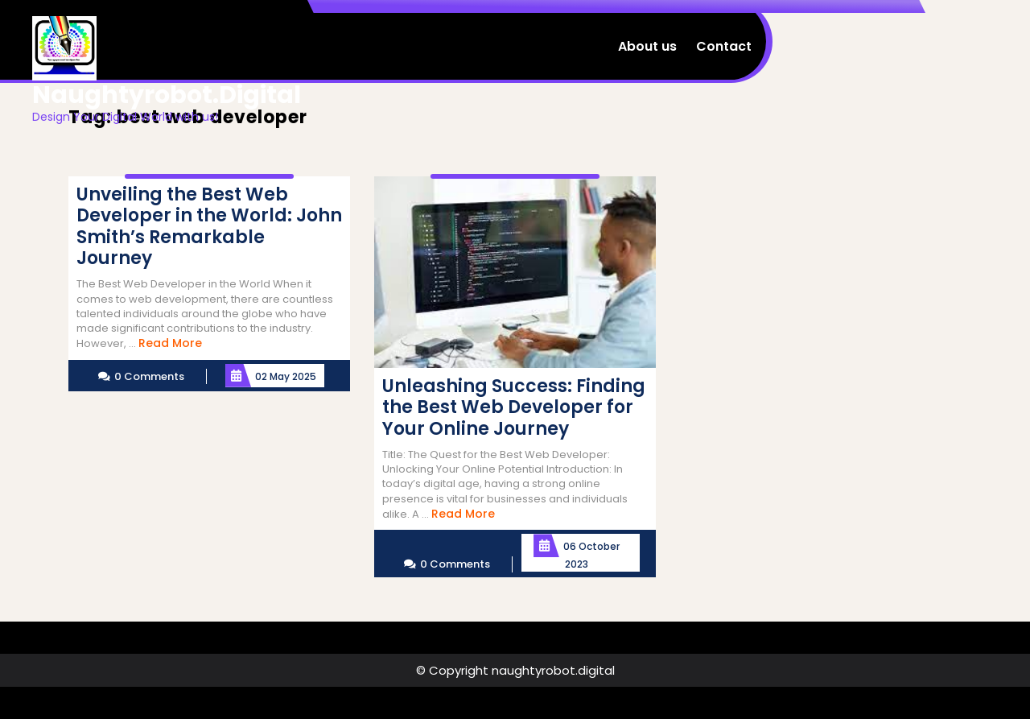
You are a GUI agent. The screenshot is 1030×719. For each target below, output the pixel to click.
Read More (170, 343)
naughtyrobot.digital (166, 95)
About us (647, 46)
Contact (724, 46)
